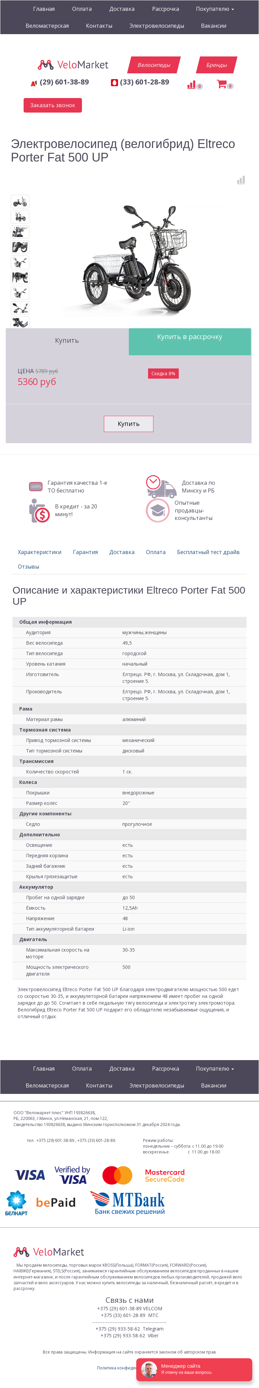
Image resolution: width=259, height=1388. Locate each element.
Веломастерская (47, 25)
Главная (44, 9)
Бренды (216, 65)
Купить (67, 340)
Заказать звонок (52, 105)
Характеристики (39, 552)
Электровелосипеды (157, 25)
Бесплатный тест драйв (208, 552)
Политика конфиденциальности (129, 1368)
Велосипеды (154, 65)
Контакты (99, 25)
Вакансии (213, 25)
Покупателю (215, 9)
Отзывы (28, 566)
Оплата (82, 9)
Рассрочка (165, 9)
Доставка (122, 9)
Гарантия (85, 552)
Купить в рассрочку (189, 336)
